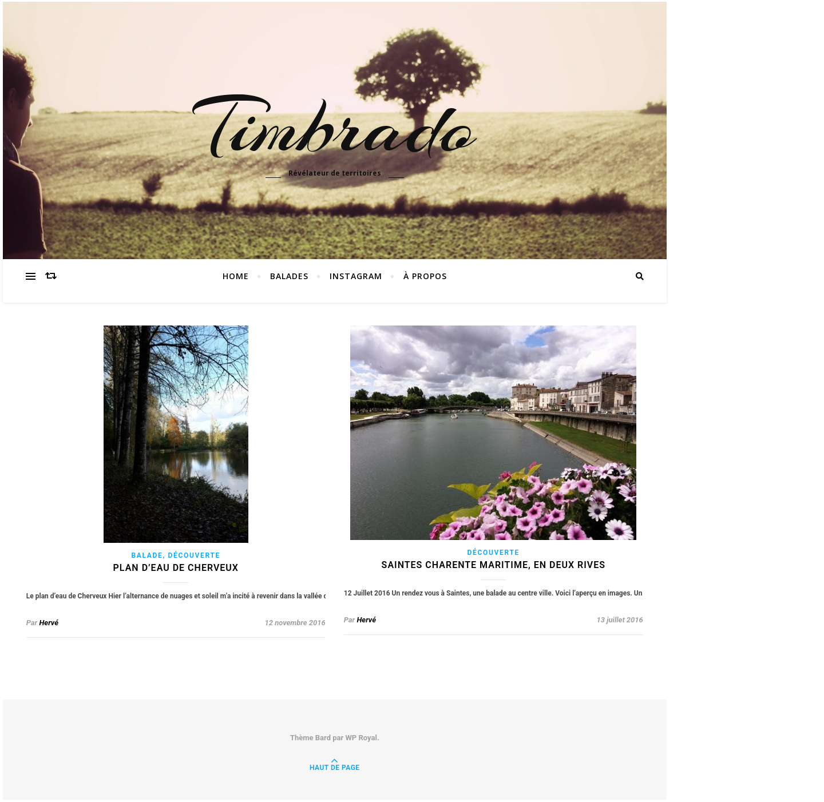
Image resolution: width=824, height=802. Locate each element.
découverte (194, 555)
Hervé (48, 622)
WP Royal (361, 737)
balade (147, 555)
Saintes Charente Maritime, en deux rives (493, 564)
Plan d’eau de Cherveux (176, 567)
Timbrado (335, 127)
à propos (425, 276)
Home (236, 276)
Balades (289, 276)
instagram (356, 276)
